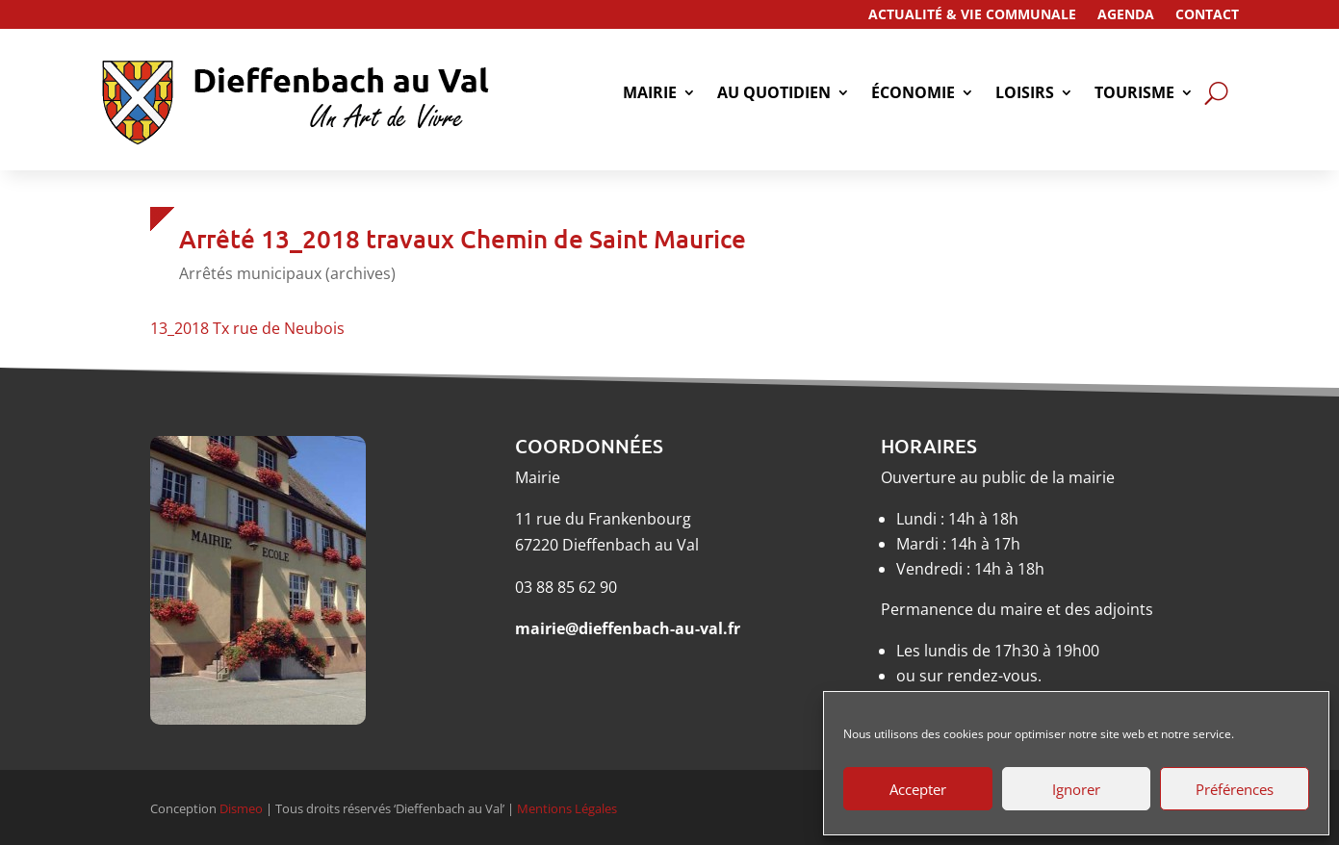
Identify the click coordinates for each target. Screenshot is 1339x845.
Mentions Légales (567, 808)
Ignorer (1076, 789)
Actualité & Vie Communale (972, 15)
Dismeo (241, 808)
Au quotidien (774, 94)
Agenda (1125, 15)
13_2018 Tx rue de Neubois (247, 328)
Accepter (917, 789)
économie (913, 94)
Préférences (1235, 789)
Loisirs (1024, 94)
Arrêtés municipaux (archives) (287, 273)
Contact (1207, 15)
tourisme (1134, 94)
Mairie (650, 94)
